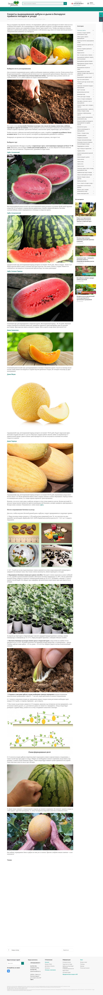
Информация (66, 960)
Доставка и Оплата (49, 966)
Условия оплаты (67, 962)
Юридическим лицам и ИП (70, 974)
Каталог (47, 962)
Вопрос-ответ (83, 962)
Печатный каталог (85, 968)
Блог (81, 960)
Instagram (15, 971)
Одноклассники (8, 974)
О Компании (48, 960)
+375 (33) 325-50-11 (35, 963)
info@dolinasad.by (34, 967)
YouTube (18, 971)
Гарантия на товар (67, 964)
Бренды (82, 966)
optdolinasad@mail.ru (35, 971)
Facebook (12, 971)
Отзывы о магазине (50, 970)
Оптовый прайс (67, 972)
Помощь (82, 964)
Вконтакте (8, 971)
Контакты (47, 968)
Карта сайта (66, 970)
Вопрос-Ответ (48, 964)
